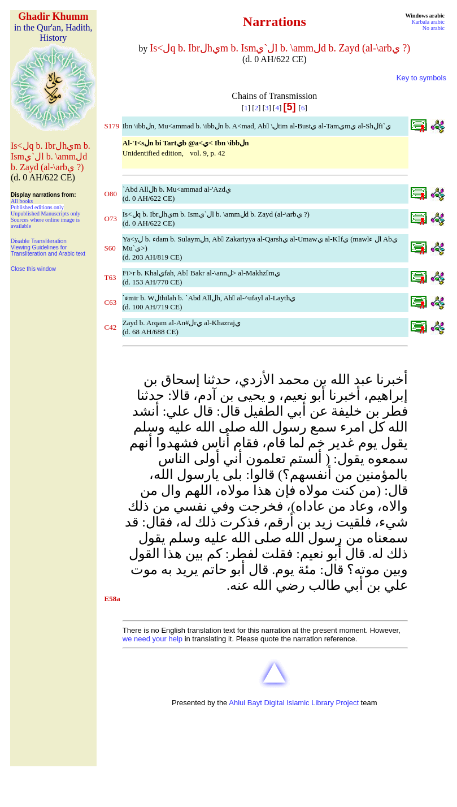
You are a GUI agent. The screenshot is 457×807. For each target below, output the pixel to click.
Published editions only (37, 207)
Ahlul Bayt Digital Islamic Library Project (294, 702)
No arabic (434, 28)
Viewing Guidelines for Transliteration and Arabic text (48, 250)
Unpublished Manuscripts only (45, 213)
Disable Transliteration (39, 241)
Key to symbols (421, 78)
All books (22, 201)
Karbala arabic (428, 22)
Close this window (33, 269)
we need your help (152, 639)
